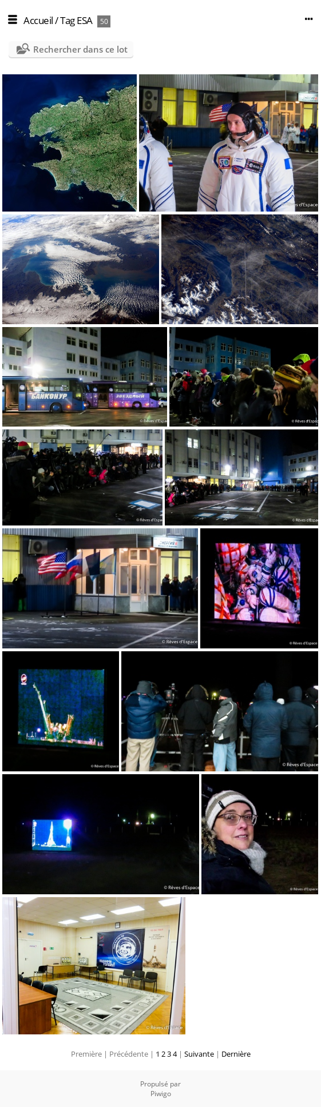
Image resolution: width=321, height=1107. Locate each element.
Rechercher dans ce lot (80, 49)
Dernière (236, 1054)
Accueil (38, 20)
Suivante (199, 1054)
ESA (85, 20)
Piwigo (160, 1093)
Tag (67, 20)
